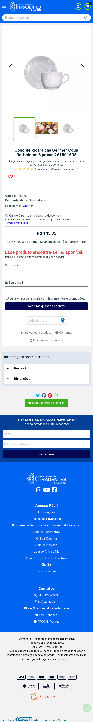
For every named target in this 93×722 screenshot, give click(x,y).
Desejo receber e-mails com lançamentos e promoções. (47, 298)
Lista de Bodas (46, 571)
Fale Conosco (46, 615)
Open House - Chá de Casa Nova (46, 558)
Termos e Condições (16, 223)
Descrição (21, 368)
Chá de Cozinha (46, 538)
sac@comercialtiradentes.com (46, 608)
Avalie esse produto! (64, 169)
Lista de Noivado (46, 545)
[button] (10, 68)
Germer (28, 206)
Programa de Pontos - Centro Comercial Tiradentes (46, 525)
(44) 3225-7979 (46, 595)
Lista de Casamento (46, 532)
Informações (46, 512)
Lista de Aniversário (47, 551)
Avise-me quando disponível (46, 306)
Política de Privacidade (47, 519)
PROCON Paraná (46, 621)
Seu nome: (12, 265)
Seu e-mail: (14, 282)
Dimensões (22, 379)
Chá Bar (46, 565)
